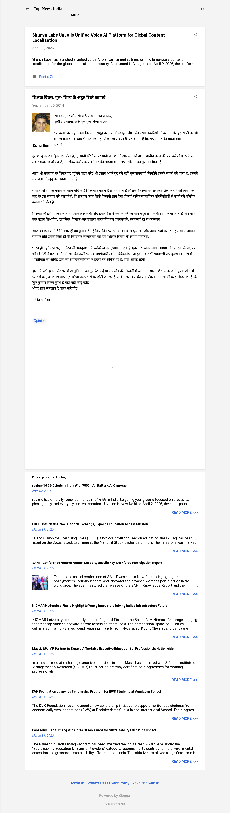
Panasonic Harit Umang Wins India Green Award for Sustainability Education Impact (94, 730)
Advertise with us (146, 783)
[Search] (203, 9)
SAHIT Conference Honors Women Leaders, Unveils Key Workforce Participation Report (97, 563)
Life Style (164, 15)
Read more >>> (185, 512)
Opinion (40, 320)
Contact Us (95, 783)
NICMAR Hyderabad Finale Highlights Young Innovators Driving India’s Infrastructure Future (99, 606)
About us (78, 783)
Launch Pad (138, 15)
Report (77, 15)
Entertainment (105, 15)
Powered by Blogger (115, 795)
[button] (196, 35)
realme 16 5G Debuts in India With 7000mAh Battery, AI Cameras (79, 485)
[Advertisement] (115, 435)
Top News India (48, 8)
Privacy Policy (118, 783)
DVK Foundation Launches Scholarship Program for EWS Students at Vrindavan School (96, 691)
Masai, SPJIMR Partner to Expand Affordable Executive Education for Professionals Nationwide (103, 648)
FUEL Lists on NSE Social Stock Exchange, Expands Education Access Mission (90, 524)
